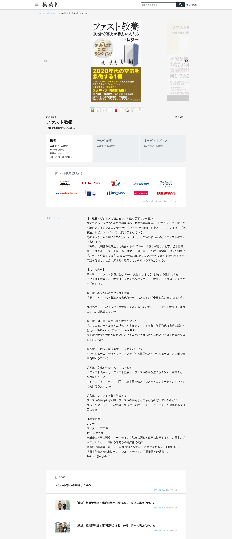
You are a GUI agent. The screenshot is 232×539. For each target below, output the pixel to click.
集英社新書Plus (159, 490)
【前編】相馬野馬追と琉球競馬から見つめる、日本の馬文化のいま (115, 525)
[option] (116, 61)
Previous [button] (46, 61)
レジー (58, 218)
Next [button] (186, 61)
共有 (177, 117)
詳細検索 (193, 5)
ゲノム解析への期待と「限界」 (75, 485)
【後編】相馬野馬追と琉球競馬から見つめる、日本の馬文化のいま (115, 502)
